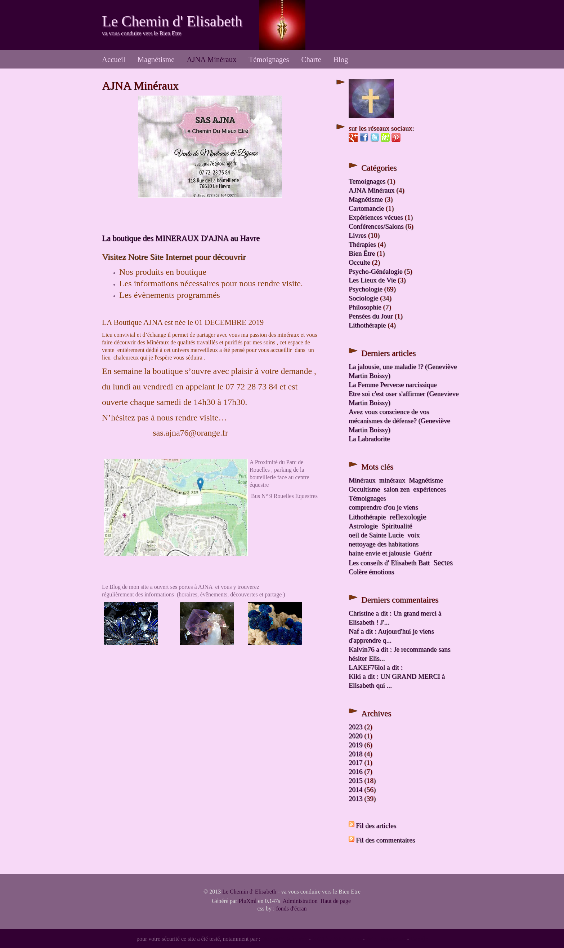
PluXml (248, 901)
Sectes (443, 562)
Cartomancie (366, 208)
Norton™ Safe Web (284, 939)
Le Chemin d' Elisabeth (172, 21)
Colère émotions (371, 572)
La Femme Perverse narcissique (393, 384)
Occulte (359, 262)
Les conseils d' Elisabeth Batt (389, 562)
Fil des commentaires (385, 840)
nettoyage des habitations (383, 544)
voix (413, 535)
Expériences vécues (376, 217)
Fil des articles (376, 825)
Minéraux (362, 480)
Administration (300, 901)
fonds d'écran (291, 908)
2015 (355, 780)
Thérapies (362, 244)
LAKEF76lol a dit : (376, 667)
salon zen (396, 489)
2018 (355, 754)
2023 (355, 727)
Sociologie (363, 298)
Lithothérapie (367, 325)
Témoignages (269, 59)
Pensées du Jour (371, 316)
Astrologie (363, 526)
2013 (355, 798)
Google (419, 939)
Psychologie (365, 289)
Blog (341, 59)
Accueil (113, 59)
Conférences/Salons (376, 226)
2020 (355, 736)
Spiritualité (396, 526)
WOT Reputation (386, 939)
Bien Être (362, 253)
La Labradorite (369, 438)
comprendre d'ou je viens (383, 507)
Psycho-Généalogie (375, 271)
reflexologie (407, 516)
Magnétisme (156, 59)
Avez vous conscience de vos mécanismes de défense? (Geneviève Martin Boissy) (399, 420)
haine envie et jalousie (379, 553)
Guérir (423, 553)
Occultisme (364, 489)
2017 (355, 762)
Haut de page (336, 901)
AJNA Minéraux (211, 59)
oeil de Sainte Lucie (376, 535)
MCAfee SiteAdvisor (336, 939)
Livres (357, 235)
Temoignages (367, 181)
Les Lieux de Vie (372, 280)
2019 (355, 745)
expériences (429, 489)
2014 (355, 789)
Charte (311, 59)
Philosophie (365, 307)
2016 (355, 771)
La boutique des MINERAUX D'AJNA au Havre (181, 238)
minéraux (392, 480)
